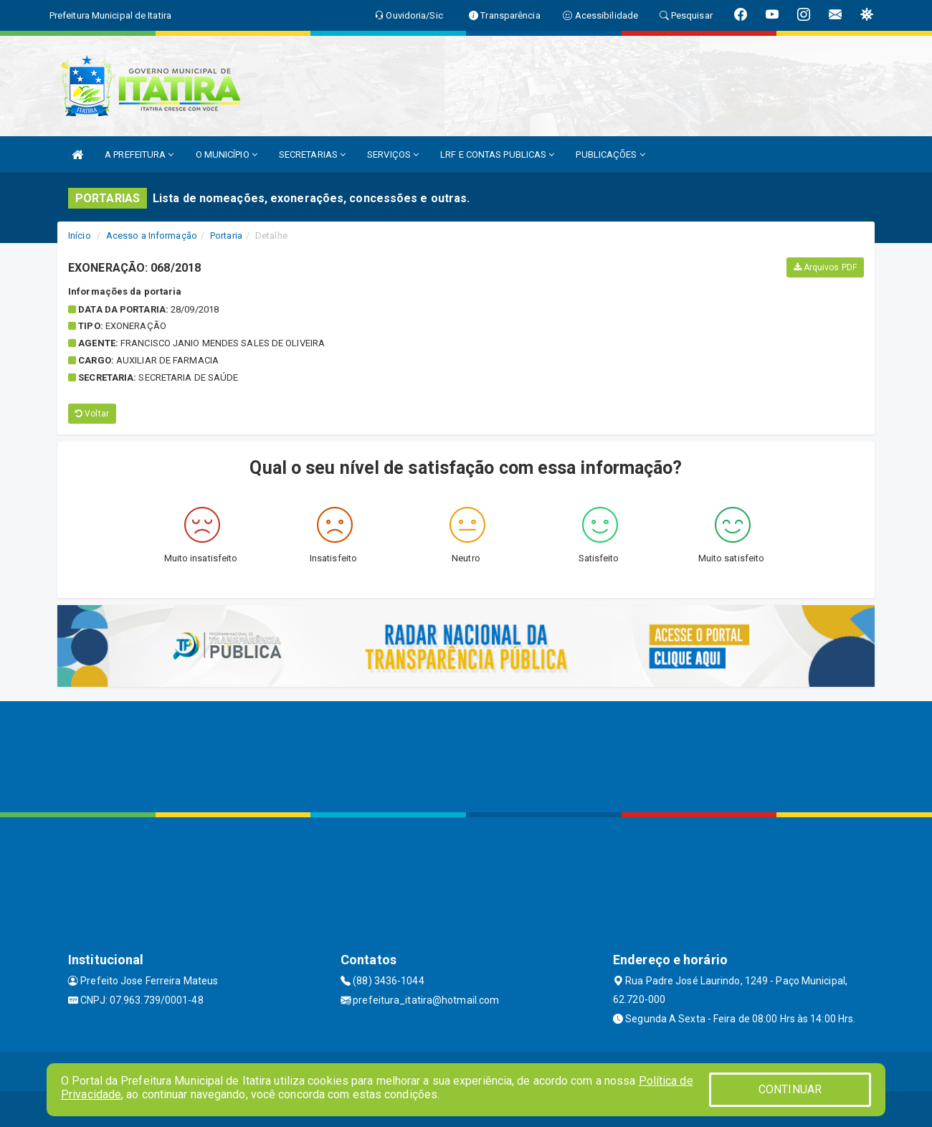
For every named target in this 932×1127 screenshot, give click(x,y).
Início (79, 235)
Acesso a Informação (151, 235)
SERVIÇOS (393, 154)
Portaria (226, 235)
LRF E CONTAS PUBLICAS (497, 154)
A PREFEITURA (139, 154)
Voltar (92, 414)
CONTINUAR (790, 1089)
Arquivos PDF (825, 267)
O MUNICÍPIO (226, 154)
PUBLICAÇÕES (610, 154)
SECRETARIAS (312, 154)
